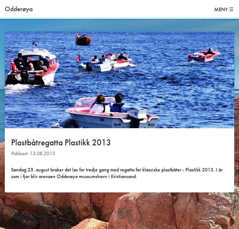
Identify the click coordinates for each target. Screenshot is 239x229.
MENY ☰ (224, 9)
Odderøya (19, 8)
